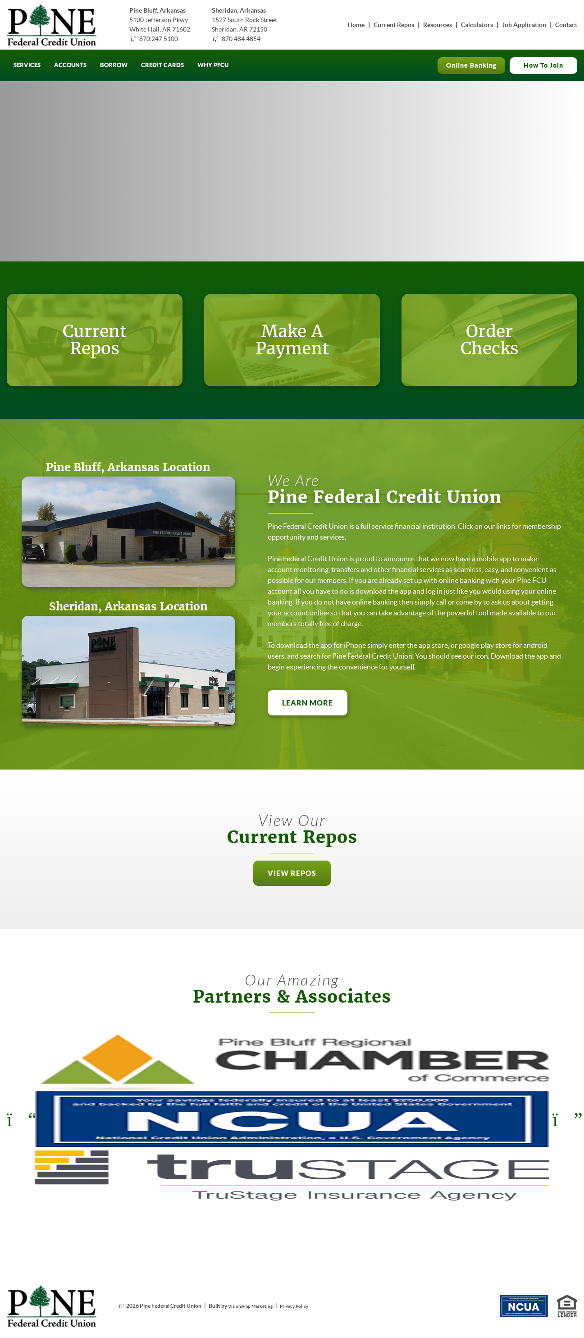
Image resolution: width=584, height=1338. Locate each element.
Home (356, 24)
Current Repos (394, 24)
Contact (566, 24)
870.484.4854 (241, 38)
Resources (437, 24)
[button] (292, 900)
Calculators (477, 24)
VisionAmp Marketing (254, 1306)
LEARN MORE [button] (314, 730)
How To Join (543, 65)
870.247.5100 (158, 38)
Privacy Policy (305, 1306)
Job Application (524, 24)
